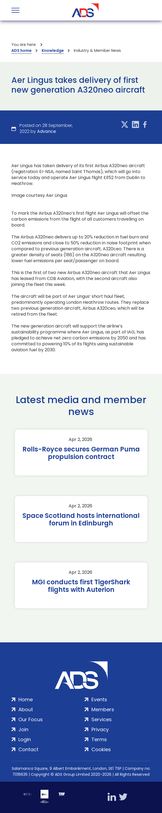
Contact (28, 749)
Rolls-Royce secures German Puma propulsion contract (81, 453)
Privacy (100, 729)
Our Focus (30, 719)
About (25, 709)
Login (24, 739)
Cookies (101, 749)
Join (23, 729)
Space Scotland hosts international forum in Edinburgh (81, 519)
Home (25, 699)
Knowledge (53, 50)
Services (101, 719)
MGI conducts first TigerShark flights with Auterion (81, 585)
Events (99, 699)
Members (102, 709)
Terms (99, 739)
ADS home (21, 50)
